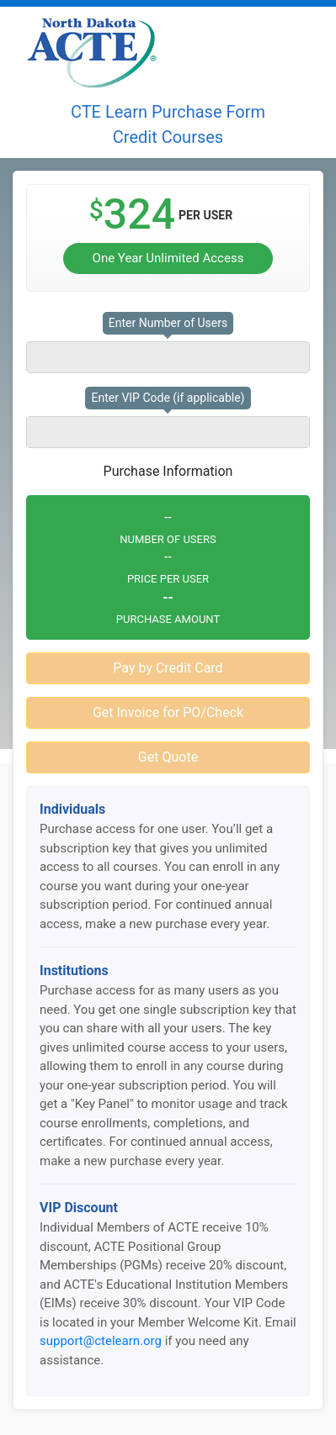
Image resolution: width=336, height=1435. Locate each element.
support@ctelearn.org (101, 1340)
